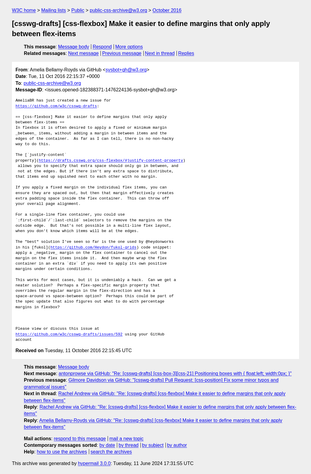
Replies (186, 53)
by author (177, 445)
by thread (129, 445)
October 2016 (167, 10)
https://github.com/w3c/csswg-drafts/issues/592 (69, 334)
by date (107, 445)
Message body (73, 46)
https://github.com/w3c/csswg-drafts (56, 106)
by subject (152, 445)
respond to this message (80, 438)
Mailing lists (53, 10)
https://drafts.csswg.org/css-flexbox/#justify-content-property (111, 160)
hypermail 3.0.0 (94, 463)
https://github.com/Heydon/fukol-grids (93, 247)
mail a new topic (126, 438)
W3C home (24, 10)
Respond (102, 46)
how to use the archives (62, 451)
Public (77, 10)
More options (129, 46)
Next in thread (160, 53)
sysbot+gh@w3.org (126, 69)
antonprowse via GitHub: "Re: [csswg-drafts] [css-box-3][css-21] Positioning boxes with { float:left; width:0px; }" (175, 373)
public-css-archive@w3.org (118, 10)
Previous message (122, 53)
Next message (83, 53)
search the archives (111, 451)
